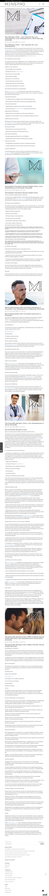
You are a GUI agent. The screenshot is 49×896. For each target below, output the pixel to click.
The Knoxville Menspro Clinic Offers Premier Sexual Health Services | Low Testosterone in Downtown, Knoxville (24, 638)
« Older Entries (8, 841)
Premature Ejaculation (9, 881)
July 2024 (7, 867)
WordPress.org (8, 892)
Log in (6, 886)
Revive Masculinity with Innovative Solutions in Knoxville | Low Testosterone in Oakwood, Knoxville (24, 308)
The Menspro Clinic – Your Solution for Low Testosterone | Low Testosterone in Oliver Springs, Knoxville (24, 38)
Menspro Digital (9, 42)
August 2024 (7, 865)
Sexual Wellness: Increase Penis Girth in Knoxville (15, 849)
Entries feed (7, 888)
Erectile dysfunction (10, 331)
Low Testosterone (22, 42)
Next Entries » (41, 841)
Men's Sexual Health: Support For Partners (13, 877)
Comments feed (8, 890)
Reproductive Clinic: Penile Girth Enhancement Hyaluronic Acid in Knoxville (20, 851)
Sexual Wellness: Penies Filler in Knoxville (13, 856)
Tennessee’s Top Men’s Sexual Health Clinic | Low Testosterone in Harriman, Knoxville (23, 187)
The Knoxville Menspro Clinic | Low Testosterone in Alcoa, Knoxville (24, 424)
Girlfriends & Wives (9, 873)
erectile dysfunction (19, 71)
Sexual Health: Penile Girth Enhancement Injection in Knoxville (17, 854)
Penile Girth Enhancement (10, 879)
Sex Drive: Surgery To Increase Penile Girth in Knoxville (16, 852)
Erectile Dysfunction (9, 871)
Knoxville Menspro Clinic (10, 49)
